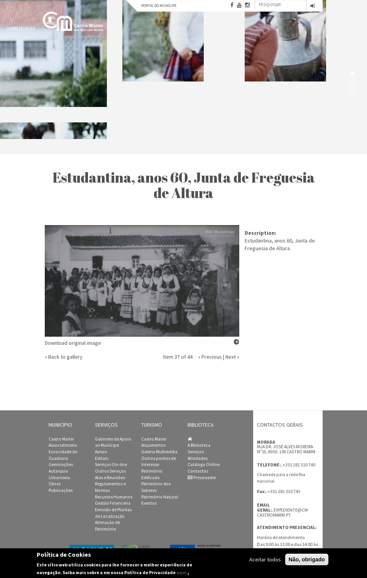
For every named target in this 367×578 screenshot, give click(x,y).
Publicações (61, 490)
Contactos (198, 471)
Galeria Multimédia (159, 451)
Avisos (101, 451)
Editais (101, 458)
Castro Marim (61, 439)
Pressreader (202, 477)
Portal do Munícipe (158, 5)
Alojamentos (153, 445)
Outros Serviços (110, 471)
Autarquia (58, 471)
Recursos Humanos (113, 497)
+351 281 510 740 (298, 465)
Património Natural (159, 497)
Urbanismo (59, 477)
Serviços (196, 451)
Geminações (61, 464)
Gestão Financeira (112, 503)
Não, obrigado (307, 560)
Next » (232, 356)
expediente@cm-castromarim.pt (283, 512)
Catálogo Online (204, 464)
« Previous (210, 356)
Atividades (198, 458)
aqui (181, 573)
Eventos (149, 503)
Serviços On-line (111, 464)
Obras (55, 483)
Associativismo (63, 445)
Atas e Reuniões (110, 477)
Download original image (73, 342)
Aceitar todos (265, 559)
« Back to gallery (64, 356)
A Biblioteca (199, 445)
